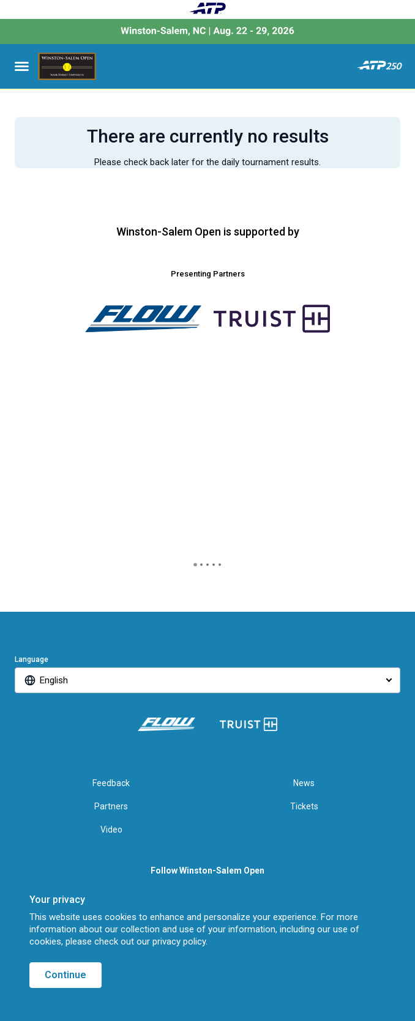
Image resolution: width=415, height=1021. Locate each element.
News (304, 783)
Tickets (304, 806)
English (54, 680)
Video (111, 829)
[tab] (195, 564)
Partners (111, 806)
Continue (65, 975)
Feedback (111, 783)
